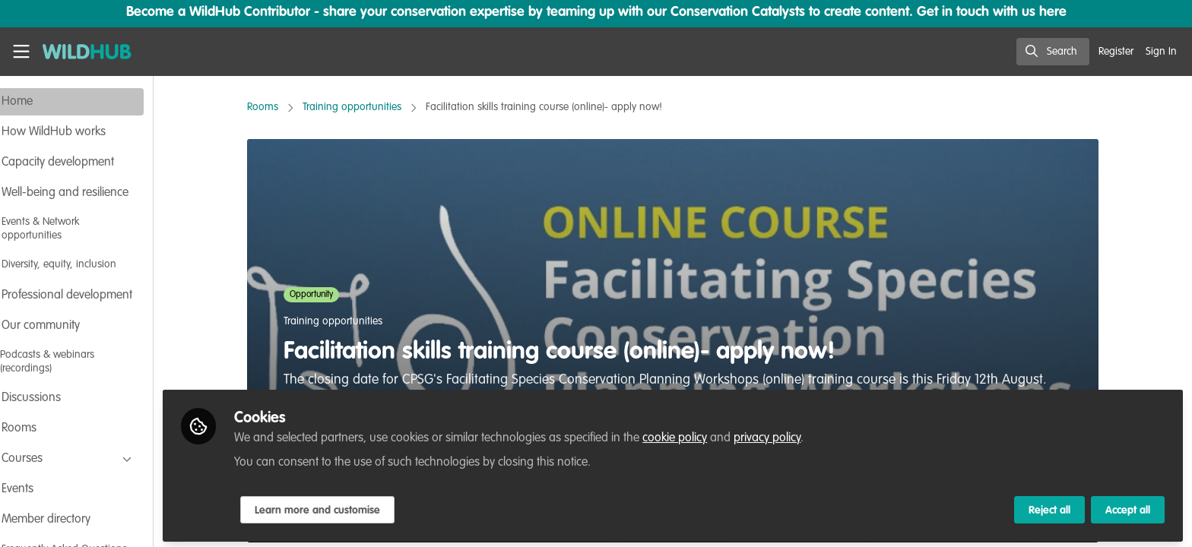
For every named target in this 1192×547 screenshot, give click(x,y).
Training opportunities (372, 107)
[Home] (82, 51)
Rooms (283, 107)
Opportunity (331, 294)
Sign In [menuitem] (1161, 51)
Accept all (1127, 506)
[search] (1052, 51)
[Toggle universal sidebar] (21, 51)
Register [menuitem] (1115, 51)
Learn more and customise (358, 506)
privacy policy (808, 434)
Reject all (1049, 506)
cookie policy (715, 434)
